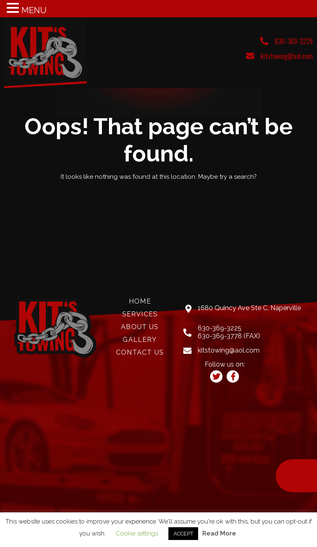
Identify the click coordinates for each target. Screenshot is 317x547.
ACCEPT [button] (183, 534)
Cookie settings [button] (137, 533)
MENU (34, 10)
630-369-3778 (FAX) (229, 336)
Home (140, 301)
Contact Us (140, 352)
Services (140, 314)
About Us (139, 327)
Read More (219, 533)
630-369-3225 (293, 41)
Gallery (140, 340)
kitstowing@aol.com (286, 56)
